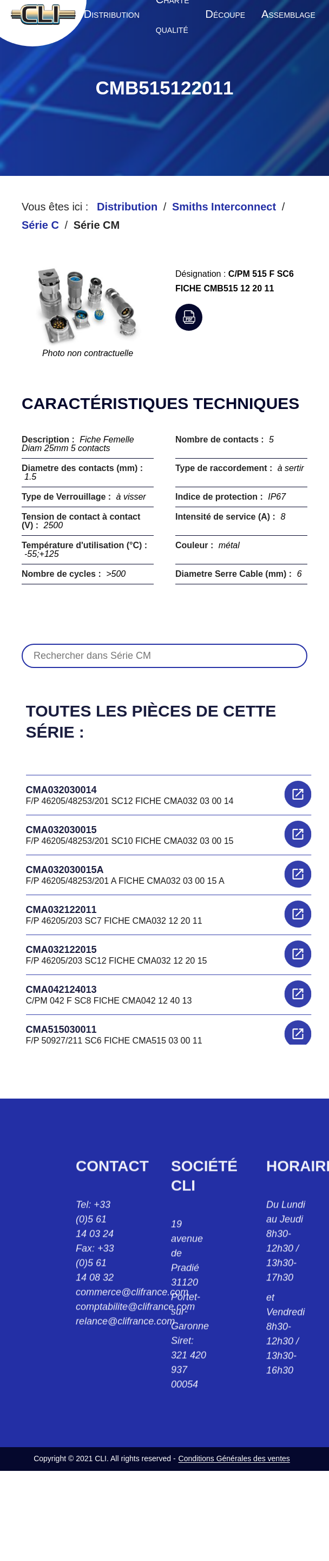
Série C (40, 225)
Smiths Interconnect (224, 207)
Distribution (127, 207)
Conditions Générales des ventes (234, 1458)
